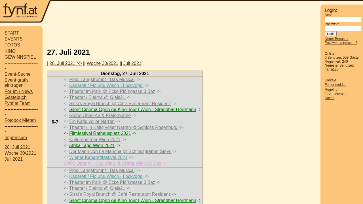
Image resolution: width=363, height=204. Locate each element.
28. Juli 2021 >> (66, 63)
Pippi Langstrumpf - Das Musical (101, 79)
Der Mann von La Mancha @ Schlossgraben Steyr (120, 151)
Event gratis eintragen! (16, 83)
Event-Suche (18, 74)
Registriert (332, 61)
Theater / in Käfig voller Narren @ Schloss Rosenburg (124, 127)
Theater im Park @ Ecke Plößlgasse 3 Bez (112, 91)
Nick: (328, 15)
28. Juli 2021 (17, 147)
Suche (329, 98)
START (12, 33)
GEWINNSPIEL (20, 57)
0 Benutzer (333, 58)
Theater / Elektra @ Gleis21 (97, 97)
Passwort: (332, 24)
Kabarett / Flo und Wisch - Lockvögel (106, 85)
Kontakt (330, 80)
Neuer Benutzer (337, 39)
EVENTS (14, 39)
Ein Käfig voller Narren (92, 121)
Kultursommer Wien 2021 (95, 139)
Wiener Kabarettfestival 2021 (98, 157)
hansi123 (332, 69)
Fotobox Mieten (20, 120)
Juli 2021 (14, 159)
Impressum (16, 137)
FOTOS (12, 44)
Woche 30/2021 (20, 153)
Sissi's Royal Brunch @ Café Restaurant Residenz (120, 103)
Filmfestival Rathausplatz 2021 (100, 133)
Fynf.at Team (18, 103)
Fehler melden (336, 85)
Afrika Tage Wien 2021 (92, 145)
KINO (10, 51)
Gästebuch (15, 97)
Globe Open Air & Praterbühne (100, 115)
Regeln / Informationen (335, 91)
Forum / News (19, 91)
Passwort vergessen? (341, 43)
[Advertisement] (181, 34)
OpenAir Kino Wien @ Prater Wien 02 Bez (118, 163)
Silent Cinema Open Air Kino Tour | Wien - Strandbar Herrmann (132, 109)
